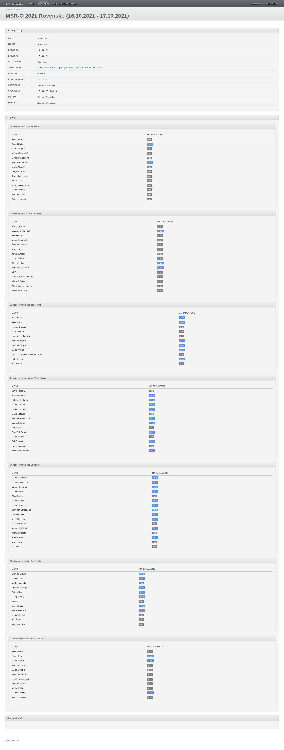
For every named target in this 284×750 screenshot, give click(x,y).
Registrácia (271, 4)
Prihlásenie (256, 4)
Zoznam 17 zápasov (46, 103)
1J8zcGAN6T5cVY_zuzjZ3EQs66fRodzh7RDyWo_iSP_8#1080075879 (70, 68)
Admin (9, 10)
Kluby (32, 4)
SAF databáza (14, 3)
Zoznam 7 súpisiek (46, 97)
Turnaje (43, 4)
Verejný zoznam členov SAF (65, 4)
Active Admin (10, 740)
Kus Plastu (42, 62)
